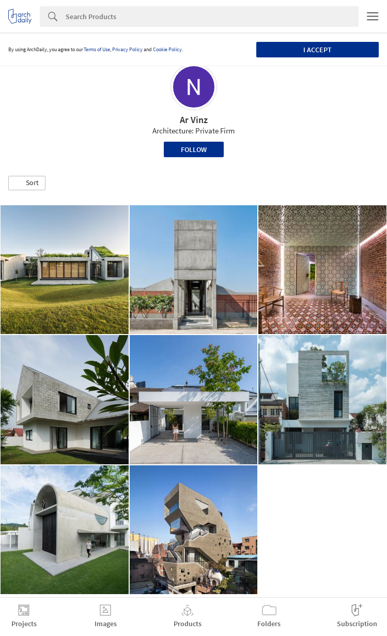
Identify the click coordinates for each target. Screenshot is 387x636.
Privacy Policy (127, 49)
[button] (26, 183)
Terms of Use (97, 49)
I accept (317, 49)
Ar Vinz (194, 120)
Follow (194, 149)
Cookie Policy (167, 49)
